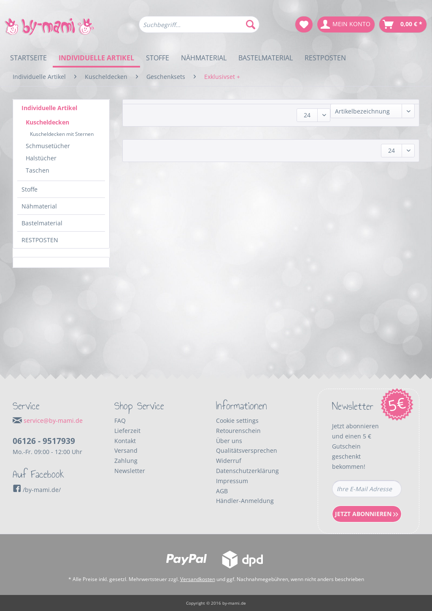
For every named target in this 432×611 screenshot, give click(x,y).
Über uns (229, 441)
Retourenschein (238, 431)
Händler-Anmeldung (245, 501)
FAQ (120, 420)
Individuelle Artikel (49, 108)
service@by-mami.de (53, 420)
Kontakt (125, 441)
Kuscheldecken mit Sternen (62, 134)
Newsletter (129, 471)
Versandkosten (197, 579)
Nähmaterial (39, 206)
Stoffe (30, 189)
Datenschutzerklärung (247, 471)
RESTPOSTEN (40, 240)
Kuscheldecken (47, 122)
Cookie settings (237, 420)
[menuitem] (199, 28)
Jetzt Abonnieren (366, 514)
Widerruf (228, 461)
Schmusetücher (48, 146)
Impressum (232, 481)
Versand (126, 450)
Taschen (37, 170)
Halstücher (41, 158)
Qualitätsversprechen (246, 450)
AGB (222, 491)
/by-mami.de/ (37, 490)
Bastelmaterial (42, 223)
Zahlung (126, 461)
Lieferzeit (127, 431)
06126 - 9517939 (44, 440)
